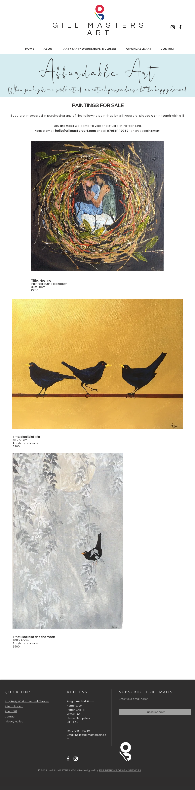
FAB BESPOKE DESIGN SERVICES (120, 770)
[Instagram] (173, 27)
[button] (138, 49)
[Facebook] (180, 27)
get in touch (161, 115)
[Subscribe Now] (155, 712)
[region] (97, 206)
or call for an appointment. (129, 130)
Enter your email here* (133, 699)
